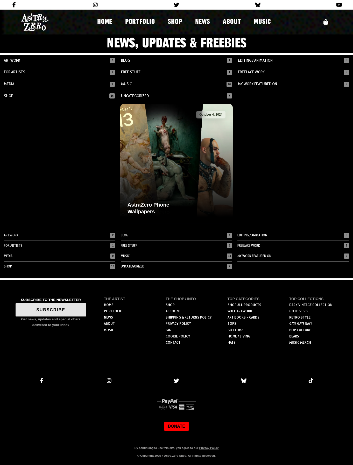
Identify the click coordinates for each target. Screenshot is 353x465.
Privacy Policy (208, 447)
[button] (326, 22)
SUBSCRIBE (50, 310)
